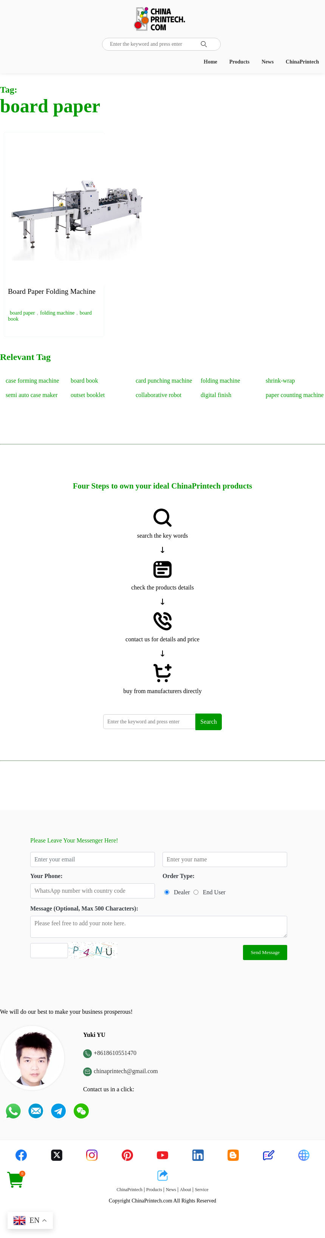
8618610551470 (116, 1053)
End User (214, 892)
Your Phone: (46, 876)
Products (239, 62)
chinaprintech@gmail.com (126, 1071)
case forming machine (32, 380)
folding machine (57, 313)
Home (210, 62)
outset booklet (88, 395)
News (268, 62)
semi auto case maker (31, 395)
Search (208, 721)
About (185, 1189)
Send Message (265, 952)
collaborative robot (158, 395)
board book (84, 380)
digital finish (216, 395)
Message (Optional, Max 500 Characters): (84, 908)
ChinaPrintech (302, 62)
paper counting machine (295, 395)
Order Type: (178, 876)
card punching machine (164, 380)
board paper (22, 313)
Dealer (182, 892)
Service (202, 1189)
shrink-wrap (280, 380)
